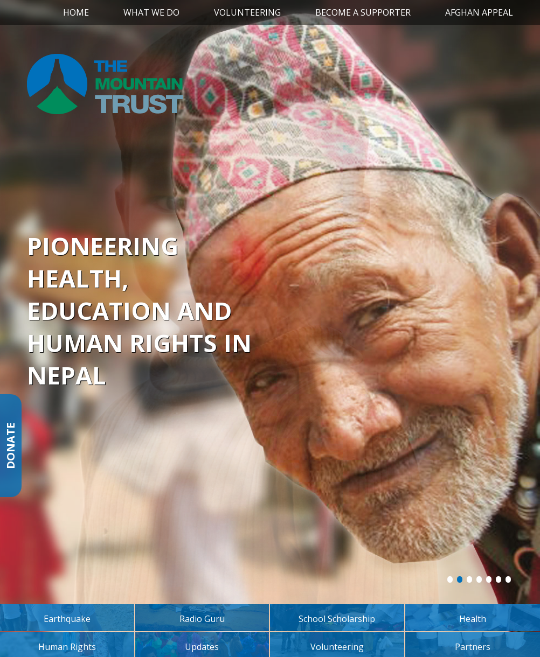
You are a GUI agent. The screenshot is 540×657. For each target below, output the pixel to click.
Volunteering (247, 12)
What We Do (151, 12)
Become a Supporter (363, 12)
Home (76, 12)
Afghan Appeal (479, 12)
